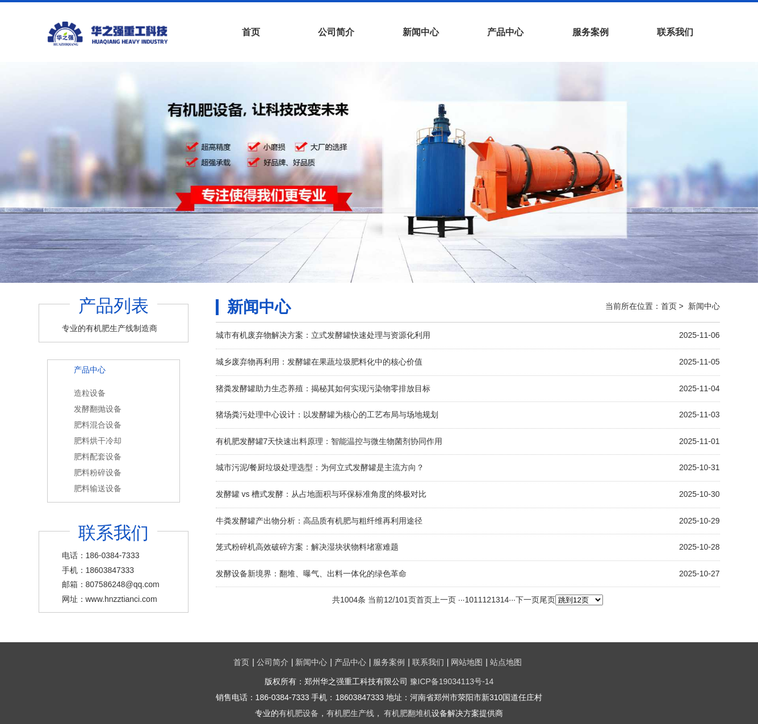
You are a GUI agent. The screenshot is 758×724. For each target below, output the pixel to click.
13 (495, 599)
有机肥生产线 (350, 713)
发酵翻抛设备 (98, 408)
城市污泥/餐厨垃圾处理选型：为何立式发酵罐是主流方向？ (320, 467)
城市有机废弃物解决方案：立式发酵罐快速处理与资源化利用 (323, 335)
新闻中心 (421, 32)
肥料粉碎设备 (98, 472)
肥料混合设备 (98, 424)
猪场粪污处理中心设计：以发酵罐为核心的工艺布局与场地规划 (327, 414)
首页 (251, 32)
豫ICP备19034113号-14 (452, 681)
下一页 (527, 599)
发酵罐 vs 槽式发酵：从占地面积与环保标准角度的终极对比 (321, 494)
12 (487, 599)
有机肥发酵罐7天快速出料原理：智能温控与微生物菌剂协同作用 (329, 441)
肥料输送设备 (98, 488)
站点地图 (506, 662)
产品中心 (505, 32)
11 (478, 599)
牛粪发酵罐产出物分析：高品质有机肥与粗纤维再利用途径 (319, 520)
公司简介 (336, 32)
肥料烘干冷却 (98, 440)
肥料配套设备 (98, 456)
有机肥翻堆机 (408, 713)
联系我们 (675, 32)
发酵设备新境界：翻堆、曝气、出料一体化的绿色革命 (311, 573)
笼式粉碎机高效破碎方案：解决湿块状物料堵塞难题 (307, 546)
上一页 (444, 599)
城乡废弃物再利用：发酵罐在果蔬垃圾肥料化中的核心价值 (319, 361)
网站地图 (467, 662)
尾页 (547, 599)
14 (504, 599)
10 (469, 599)
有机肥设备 (299, 713)
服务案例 (590, 32)
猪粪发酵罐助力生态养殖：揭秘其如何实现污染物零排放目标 (323, 388)
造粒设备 (90, 392)
